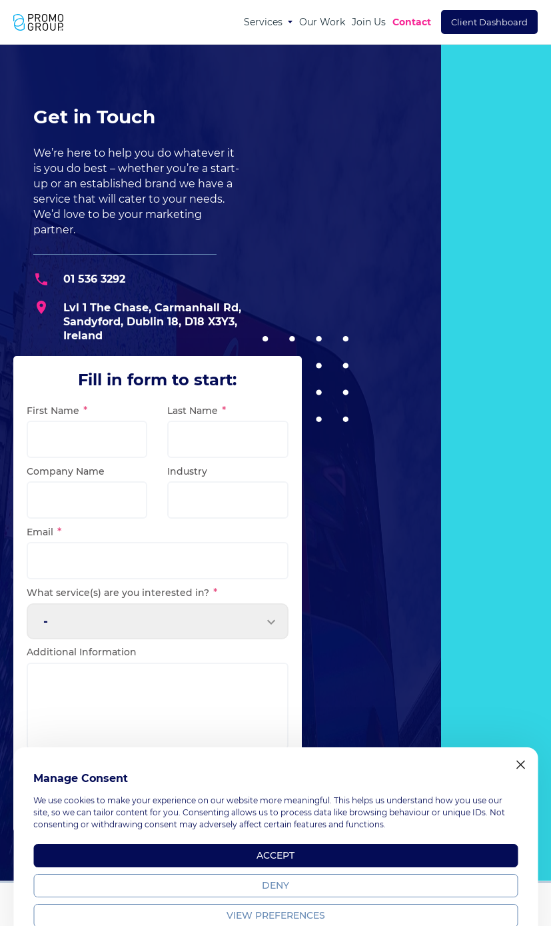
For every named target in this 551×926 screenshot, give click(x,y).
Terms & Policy (408, 914)
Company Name (66, 471)
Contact (411, 22)
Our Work (322, 22)
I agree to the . (82, 777)
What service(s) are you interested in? (121, 593)
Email (43, 532)
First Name (56, 411)
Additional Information (82, 652)
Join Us (369, 22)
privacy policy (81, 785)
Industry (187, 471)
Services (263, 22)
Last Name (195, 411)
